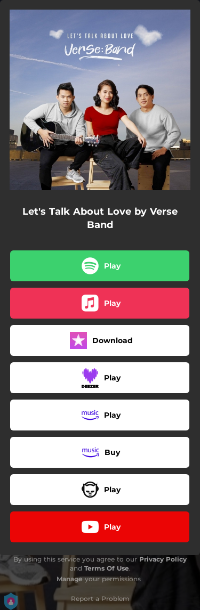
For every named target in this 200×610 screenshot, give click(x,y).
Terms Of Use (106, 568)
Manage (70, 579)
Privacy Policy (163, 559)
